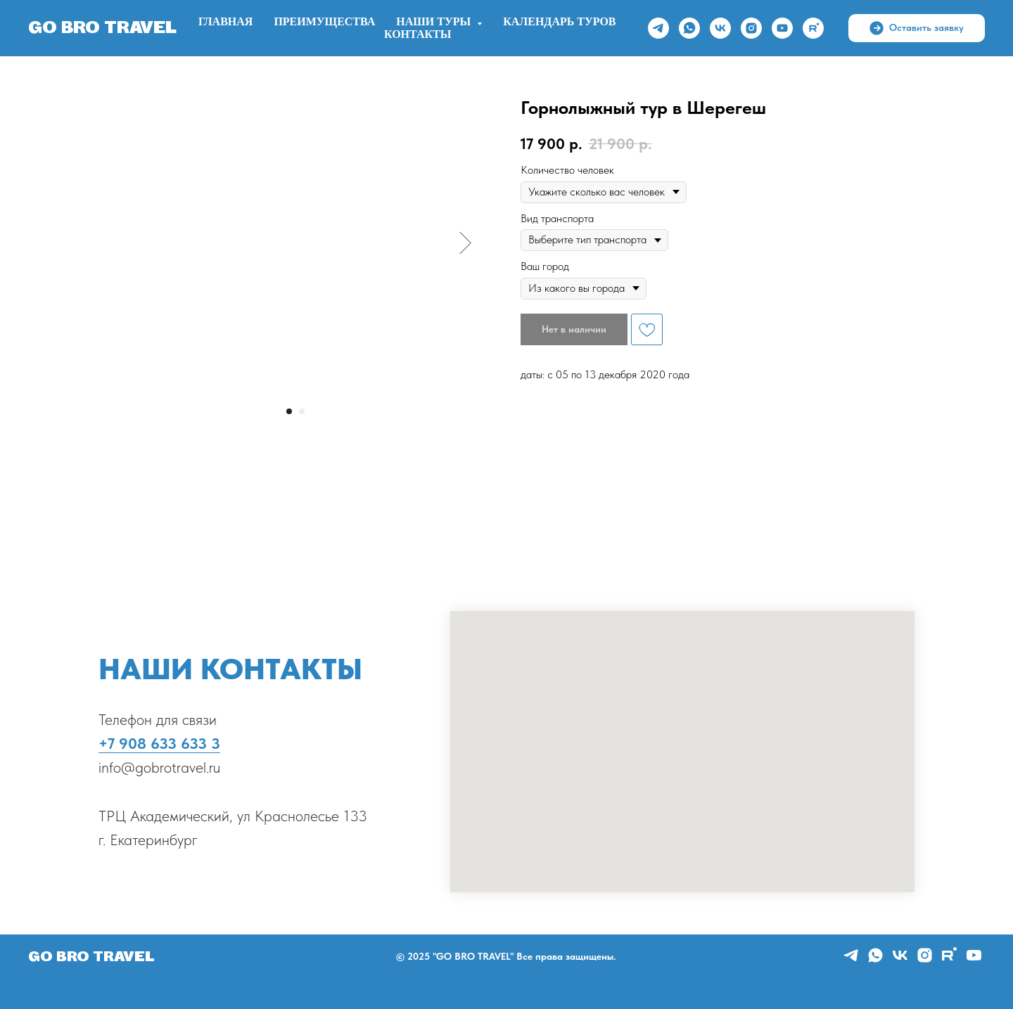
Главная (225, 21)
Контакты (418, 34)
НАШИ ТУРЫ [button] (434, 21)
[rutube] (813, 28)
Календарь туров (559, 21)
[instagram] (751, 28)
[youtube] (782, 28)
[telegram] (658, 28)
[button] (916, 28)
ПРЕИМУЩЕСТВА (324, 21)
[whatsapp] (689, 28)
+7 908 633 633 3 (159, 743)
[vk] (720, 28)
